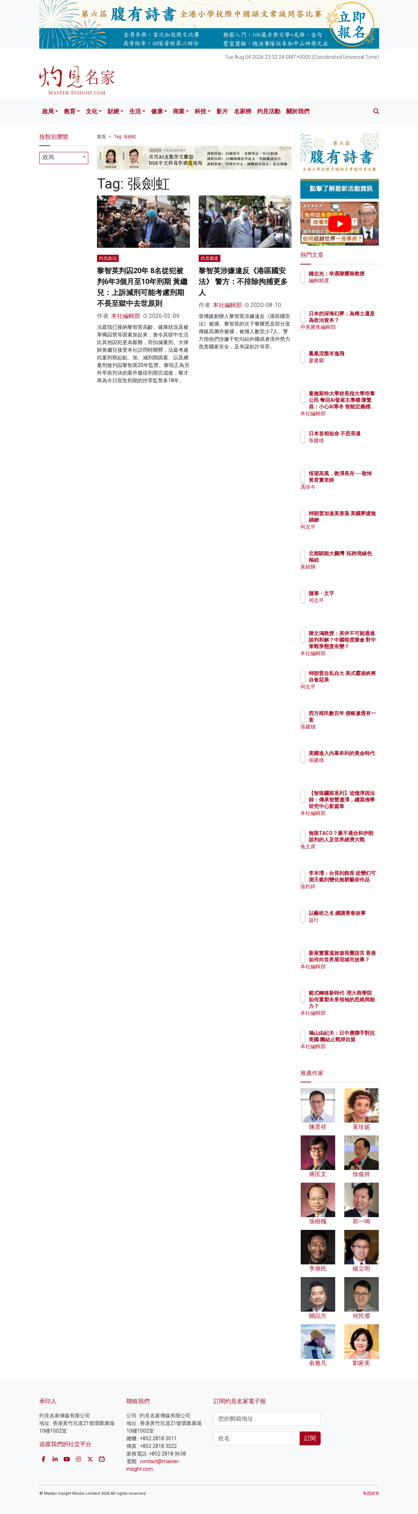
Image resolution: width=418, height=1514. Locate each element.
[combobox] (64, 158)
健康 (157, 111)
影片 (222, 111)
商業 (178, 111)
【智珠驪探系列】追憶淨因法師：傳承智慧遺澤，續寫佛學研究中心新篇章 (358, 806)
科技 (200, 111)
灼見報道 (209, 258)
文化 (91, 111)
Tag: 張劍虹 (125, 136)
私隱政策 (371, 1493)
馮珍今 (348, 493)
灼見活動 (268, 111)
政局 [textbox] (48, 157)
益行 (345, 926)
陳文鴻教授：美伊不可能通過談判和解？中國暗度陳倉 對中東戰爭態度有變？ (358, 646)
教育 (70, 111)
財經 (113, 111)
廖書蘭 (348, 360)
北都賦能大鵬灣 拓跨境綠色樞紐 (358, 559)
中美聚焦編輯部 (358, 333)
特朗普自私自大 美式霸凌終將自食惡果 (358, 679)
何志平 (348, 533)
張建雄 (348, 447)
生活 (135, 111)
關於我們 (297, 111)
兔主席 (348, 853)
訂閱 (310, 1438)
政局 (48, 111)
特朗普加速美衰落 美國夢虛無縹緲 (358, 519)
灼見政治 (108, 258)
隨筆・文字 (353, 593)
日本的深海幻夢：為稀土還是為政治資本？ (358, 320)
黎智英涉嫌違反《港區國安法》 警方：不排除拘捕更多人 (243, 281)
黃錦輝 (348, 573)
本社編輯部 (125, 315)
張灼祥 (348, 893)
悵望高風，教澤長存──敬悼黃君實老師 (358, 480)
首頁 (101, 136)
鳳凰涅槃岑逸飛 (358, 353)
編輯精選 (350, 287)
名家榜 (242, 111)
